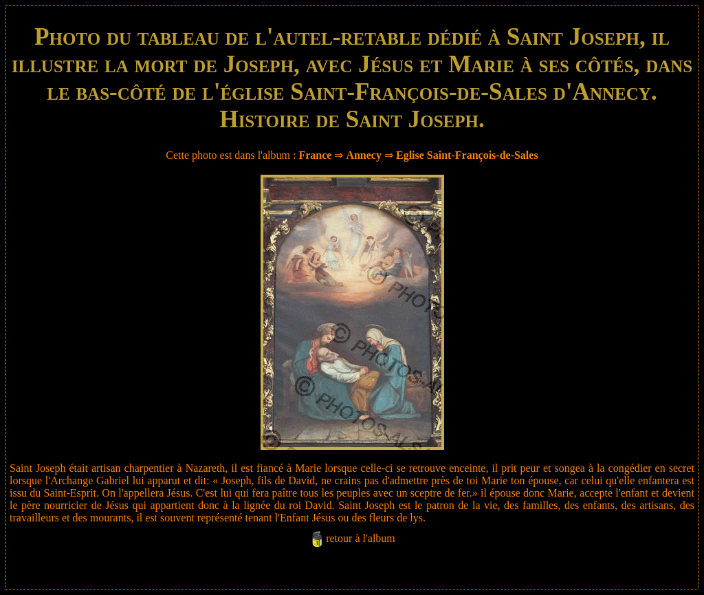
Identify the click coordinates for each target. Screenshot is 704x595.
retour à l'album (360, 538)
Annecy (364, 155)
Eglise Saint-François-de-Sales (467, 155)
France (314, 155)
